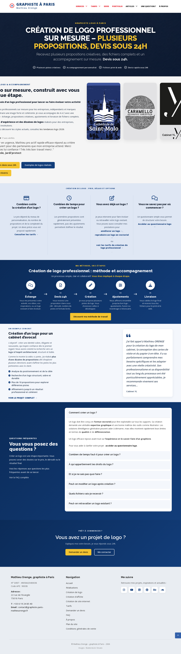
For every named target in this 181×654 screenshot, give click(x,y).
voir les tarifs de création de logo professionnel (112, 246)
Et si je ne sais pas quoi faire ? (85, 474)
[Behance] (155, 590)
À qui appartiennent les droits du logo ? (91, 464)
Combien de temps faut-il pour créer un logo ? (94, 454)
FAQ (68, 615)
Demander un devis (78, 552)
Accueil (69, 583)
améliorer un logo (110, 231)
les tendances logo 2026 (52, 129)
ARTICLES (132, 6)
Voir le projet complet (21, 397)
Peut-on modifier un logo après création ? (92, 484)
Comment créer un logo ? (83, 412)
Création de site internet (78, 601)
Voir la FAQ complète (19, 477)
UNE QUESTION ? (148, 6)
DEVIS (106, 6)
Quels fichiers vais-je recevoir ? (86, 493)
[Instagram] (124, 590)
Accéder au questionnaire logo (154, 224)
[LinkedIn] (139, 590)
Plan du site (71, 624)
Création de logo (74, 592)
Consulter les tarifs (25, 234)
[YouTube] (132, 590)
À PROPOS (163, 6)
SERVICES (82, 6)
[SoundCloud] (162, 590)
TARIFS (96, 6)
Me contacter (104, 552)
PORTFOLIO (117, 6)
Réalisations (72, 587)
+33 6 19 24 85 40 (23, 603)
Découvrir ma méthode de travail (91, 316)
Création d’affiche (74, 596)
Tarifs (69, 605)
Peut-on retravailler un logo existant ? (90, 503)
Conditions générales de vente (81, 628)
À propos (70, 619)
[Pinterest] (147, 590)
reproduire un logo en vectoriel (112, 234)
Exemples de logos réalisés (38, 165)
